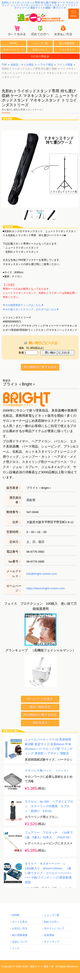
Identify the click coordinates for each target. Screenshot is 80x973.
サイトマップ (66, 49)
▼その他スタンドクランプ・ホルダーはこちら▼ (31, 309)
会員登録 (49, 935)
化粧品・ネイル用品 (22, 64)
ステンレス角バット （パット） (47, 770)
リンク (16, 948)
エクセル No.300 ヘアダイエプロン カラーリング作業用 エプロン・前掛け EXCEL (49, 806)
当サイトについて (13, 49)
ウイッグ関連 (65, 64)
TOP (4, 64)
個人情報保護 (66, 43)
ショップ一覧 (40, 43)
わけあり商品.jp (40, 56)
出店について (40, 49)
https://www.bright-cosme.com (45, 588)
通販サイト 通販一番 (42, 966)
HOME (13, 43)
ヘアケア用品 (45, 64)
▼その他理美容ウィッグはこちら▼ (23, 305)
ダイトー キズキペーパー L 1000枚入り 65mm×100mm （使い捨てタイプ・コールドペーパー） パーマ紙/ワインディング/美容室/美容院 (50, 873)
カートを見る (19, 921)
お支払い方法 (19, 928)
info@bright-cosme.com (41, 573)
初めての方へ (51, 921)
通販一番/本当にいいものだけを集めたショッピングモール (40, 17)
